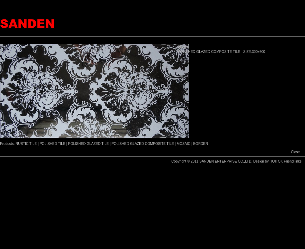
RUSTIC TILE (26, 144)
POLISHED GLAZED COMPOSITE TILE (143, 144)
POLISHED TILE (52, 144)
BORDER (200, 144)
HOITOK (277, 161)
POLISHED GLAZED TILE (88, 144)
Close (295, 152)
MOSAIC (183, 144)
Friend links (293, 161)
